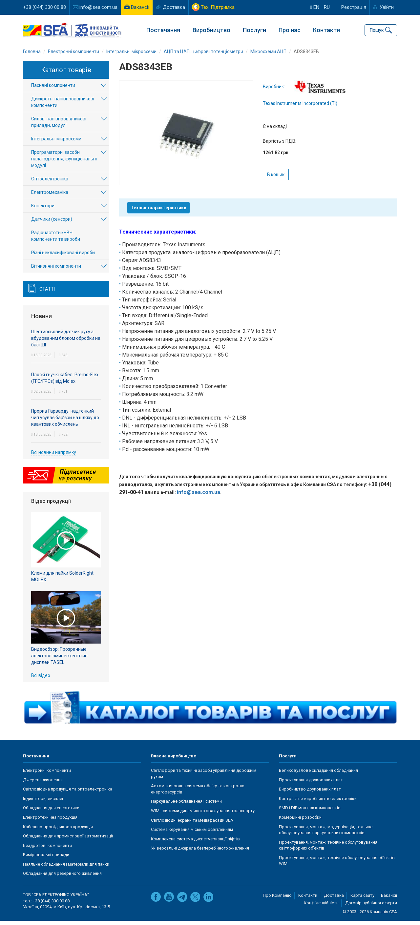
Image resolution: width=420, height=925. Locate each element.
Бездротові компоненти (47, 849)
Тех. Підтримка (218, 7)
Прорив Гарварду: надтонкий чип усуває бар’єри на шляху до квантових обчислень (65, 422)
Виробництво (211, 29)
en (314, 7)
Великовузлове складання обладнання (318, 774)
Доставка (174, 7)
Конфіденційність (321, 907)
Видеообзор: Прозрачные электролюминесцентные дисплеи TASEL (59, 659)
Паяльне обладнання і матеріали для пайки (66, 868)
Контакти (326, 29)
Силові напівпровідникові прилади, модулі (58, 126)
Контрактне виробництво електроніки (318, 802)
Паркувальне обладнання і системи (186, 805)
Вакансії (140, 7)
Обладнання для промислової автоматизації (68, 840)
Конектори (42, 210)
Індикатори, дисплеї (43, 802)
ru (327, 7)
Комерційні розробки (300, 821)
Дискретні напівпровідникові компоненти (62, 106)
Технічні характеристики (158, 212)
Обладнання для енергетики (51, 812)
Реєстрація (353, 7)
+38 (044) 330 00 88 (44, 7)
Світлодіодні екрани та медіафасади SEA (192, 824)
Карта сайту (362, 899)
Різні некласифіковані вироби (63, 256)
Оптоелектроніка (49, 183)
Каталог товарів (66, 74)
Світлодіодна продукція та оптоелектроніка (67, 793)
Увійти (387, 7)
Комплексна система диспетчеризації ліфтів (195, 843)
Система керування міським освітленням (192, 833)
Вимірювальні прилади (46, 858)
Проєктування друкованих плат (311, 784)
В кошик (275, 178)
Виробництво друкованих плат (310, 793)
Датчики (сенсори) (51, 223)
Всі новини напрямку (53, 456)
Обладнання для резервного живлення (62, 877)
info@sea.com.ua (98, 7)
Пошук (377, 29)
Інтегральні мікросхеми (56, 143)
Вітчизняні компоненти (56, 270)
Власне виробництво (173, 760)
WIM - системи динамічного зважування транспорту (203, 814)
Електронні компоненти (47, 774)
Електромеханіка (49, 196)
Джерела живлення (43, 784)
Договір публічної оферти (371, 907)
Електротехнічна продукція (50, 821)
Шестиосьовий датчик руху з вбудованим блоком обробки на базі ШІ (65, 342)
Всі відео (40, 679)
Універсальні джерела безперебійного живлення (200, 852)
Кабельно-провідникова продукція (58, 831)
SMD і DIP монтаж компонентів (310, 812)
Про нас (290, 29)
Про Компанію (277, 899)
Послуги (254, 29)
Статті (47, 293)
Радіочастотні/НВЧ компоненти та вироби (55, 240)
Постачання (163, 29)
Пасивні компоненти (53, 89)
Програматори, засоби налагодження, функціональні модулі (64, 163)
